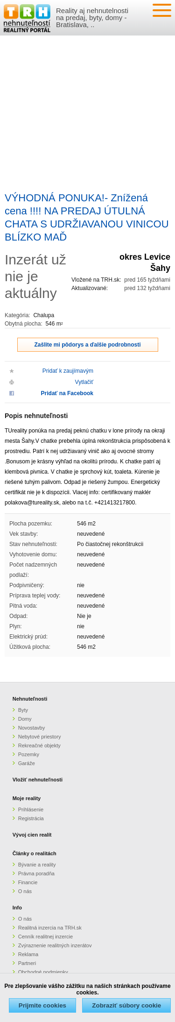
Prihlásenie (30, 809)
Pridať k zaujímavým (67, 371)
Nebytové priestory (39, 736)
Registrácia (31, 818)
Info (17, 907)
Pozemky (28, 754)
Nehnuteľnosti (30, 699)
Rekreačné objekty (39, 745)
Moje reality (27, 798)
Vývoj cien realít (32, 834)
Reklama (28, 954)
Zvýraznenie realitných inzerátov (55, 945)
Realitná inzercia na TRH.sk (50, 927)
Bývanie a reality (37, 864)
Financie (28, 882)
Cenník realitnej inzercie (45, 936)
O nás (25, 891)
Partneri (27, 963)
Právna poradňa (36, 873)
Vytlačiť (84, 382)
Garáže (26, 763)
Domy (25, 719)
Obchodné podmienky (43, 972)
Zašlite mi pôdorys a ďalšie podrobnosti (88, 344)
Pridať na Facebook (67, 393)
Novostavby (31, 728)
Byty (23, 710)
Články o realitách (34, 853)
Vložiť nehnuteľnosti (38, 779)
